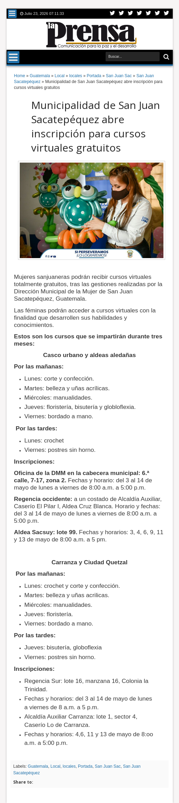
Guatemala (38, 766)
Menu (12, 13)
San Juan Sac (108, 766)
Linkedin (148, 14)
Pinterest (166, 14)
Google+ (130, 14)
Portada (85, 766)
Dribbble (157, 14)
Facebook (121, 14)
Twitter (112, 14)
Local (56, 766)
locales (69, 766)
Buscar (166, 57)
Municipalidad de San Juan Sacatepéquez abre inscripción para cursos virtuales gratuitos (95, 126)
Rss (139, 14)
